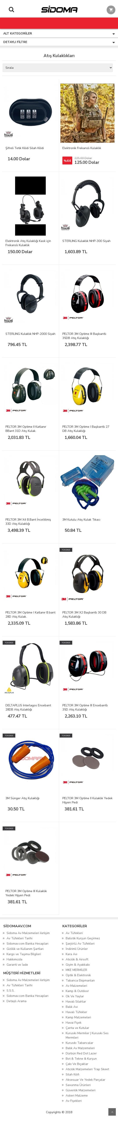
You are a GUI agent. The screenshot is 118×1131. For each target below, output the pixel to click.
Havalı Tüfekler (76, 1012)
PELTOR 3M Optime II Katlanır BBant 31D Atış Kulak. (25, 429)
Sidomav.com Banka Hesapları (27, 944)
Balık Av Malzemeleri (80, 1048)
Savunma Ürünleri (78, 1085)
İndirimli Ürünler (77, 949)
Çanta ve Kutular (77, 1028)
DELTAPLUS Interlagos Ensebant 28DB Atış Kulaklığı (28, 707)
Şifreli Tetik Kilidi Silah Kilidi (24, 148)
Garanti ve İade (17, 965)
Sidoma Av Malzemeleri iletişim (28, 933)
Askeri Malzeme (77, 1095)
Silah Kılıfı (72, 1074)
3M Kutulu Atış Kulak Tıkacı (81, 520)
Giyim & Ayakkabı (78, 965)
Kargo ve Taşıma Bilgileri (24, 954)
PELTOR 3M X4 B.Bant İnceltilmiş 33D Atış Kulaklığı (28, 522)
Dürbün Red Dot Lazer (81, 1053)
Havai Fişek (73, 1023)
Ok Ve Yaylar (75, 996)
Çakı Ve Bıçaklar (77, 1064)
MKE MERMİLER (76, 970)
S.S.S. (10, 990)
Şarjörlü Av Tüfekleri (80, 944)
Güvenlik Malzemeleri (80, 1090)
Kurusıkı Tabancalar (79, 1043)
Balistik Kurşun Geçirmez (83, 938)
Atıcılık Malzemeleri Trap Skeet (87, 1069)
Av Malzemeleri (76, 986)
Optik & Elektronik (78, 975)
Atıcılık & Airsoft (77, 959)
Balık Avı (72, 1007)
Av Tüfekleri (74, 933)
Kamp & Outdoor (77, 991)
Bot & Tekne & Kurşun (81, 1059)
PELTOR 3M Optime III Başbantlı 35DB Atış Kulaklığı (84, 336)
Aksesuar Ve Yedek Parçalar (85, 1080)
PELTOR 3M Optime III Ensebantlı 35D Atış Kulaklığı (85, 707)
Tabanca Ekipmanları (80, 980)
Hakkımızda (14, 959)
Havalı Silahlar (76, 1001)
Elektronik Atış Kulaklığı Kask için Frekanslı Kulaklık (28, 243)
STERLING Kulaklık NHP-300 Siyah (86, 241)
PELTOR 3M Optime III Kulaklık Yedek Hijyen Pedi (26, 893)
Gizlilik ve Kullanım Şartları (25, 949)
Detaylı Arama (16, 1001)
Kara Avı (71, 954)
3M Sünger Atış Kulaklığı (22, 798)
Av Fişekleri (74, 1101)
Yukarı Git (112, 1112)
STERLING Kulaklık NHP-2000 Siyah (30, 334)
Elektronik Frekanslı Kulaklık (81, 148)
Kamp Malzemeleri (78, 1017)
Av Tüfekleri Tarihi (19, 938)
